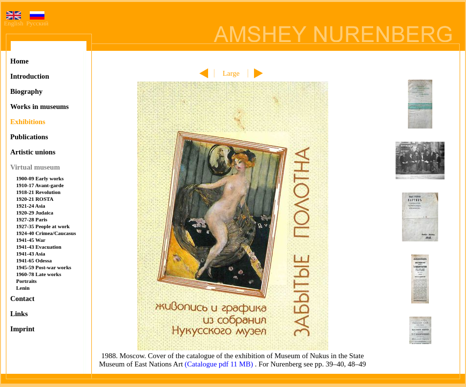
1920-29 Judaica (34, 212)
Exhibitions (27, 122)
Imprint (22, 329)
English (13, 20)
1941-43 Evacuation (39, 247)
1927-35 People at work (43, 226)
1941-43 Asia (30, 254)
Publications (29, 137)
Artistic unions (32, 152)
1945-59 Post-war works (43, 267)
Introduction (29, 76)
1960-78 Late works (38, 274)
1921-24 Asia (30, 206)
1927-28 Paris (31, 219)
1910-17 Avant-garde (40, 185)
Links (19, 314)
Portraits (26, 281)
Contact (22, 298)
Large (231, 73)
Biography (26, 91)
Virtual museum (35, 167)
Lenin (23, 288)
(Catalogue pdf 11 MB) (220, 364)
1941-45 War (30, 240)
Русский (37, 20)
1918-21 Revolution (38, 192)
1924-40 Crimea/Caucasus (46, 233)
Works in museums (39, 106)
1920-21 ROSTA (35, 199)
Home (19, 61)
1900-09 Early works (40, 178)
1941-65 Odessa (34, 260)
